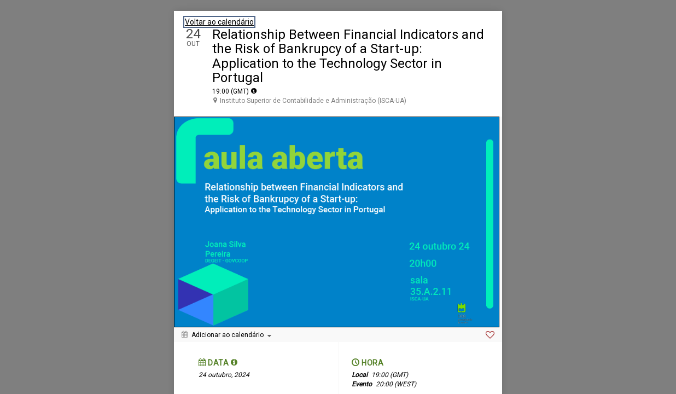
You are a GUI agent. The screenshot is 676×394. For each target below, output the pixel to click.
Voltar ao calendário (219, 22)
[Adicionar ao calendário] (226, 335)
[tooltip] (254, 91)
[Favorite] (490, 334)
